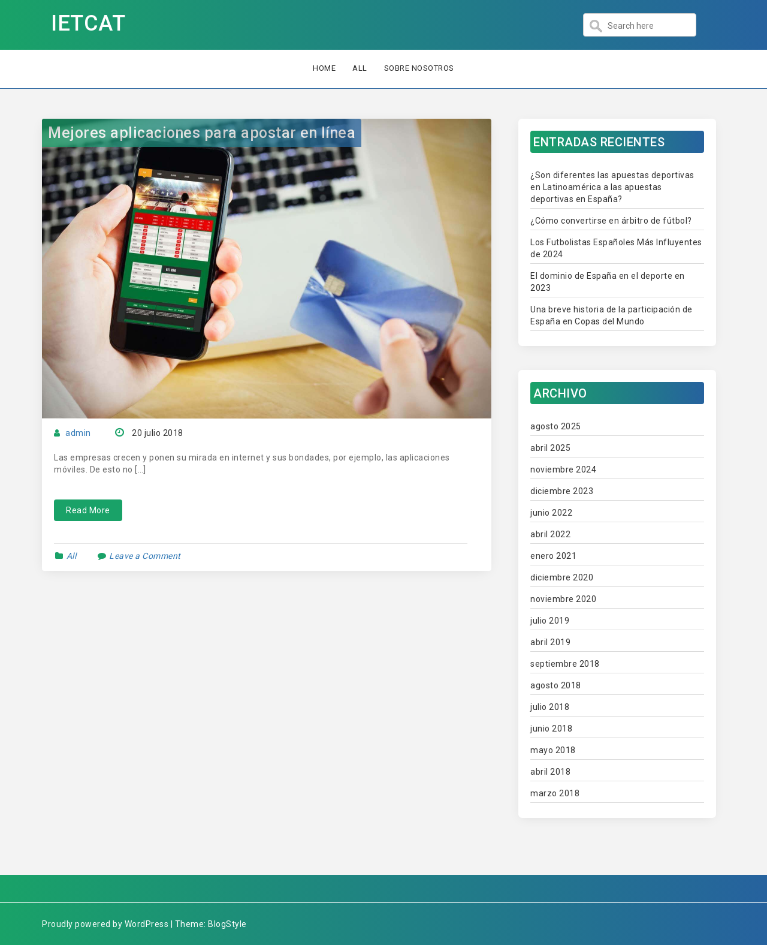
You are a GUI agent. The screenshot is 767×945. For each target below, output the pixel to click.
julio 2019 (549, 620)
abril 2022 (550, 534)
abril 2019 (550, 642)
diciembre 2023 (561, 491)
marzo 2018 (554, 793)
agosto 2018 (555, 685)
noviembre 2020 (563, 599)
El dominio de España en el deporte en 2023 (607, 282)
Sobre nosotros (419, 68)
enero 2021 (553, 556)
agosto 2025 (555, 426)
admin (78, 433)
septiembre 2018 (565, 664)
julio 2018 (549, 707)
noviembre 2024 (563, 469)
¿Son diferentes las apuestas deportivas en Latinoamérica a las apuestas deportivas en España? (612, 187)
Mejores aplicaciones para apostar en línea (201, 133)
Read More (88, 510)
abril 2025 (550, 448)
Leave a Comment (145, 556)
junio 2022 (551, 512)
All (359, 68)
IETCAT (88, 23)
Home (324, 68)
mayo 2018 (553, 750)
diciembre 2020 (561, 577)
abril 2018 (550, 772)
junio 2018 (551, 728)
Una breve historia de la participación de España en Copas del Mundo (611, 315)
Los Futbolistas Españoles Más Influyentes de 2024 (616, 248)
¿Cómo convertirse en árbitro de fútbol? (611, 220)
